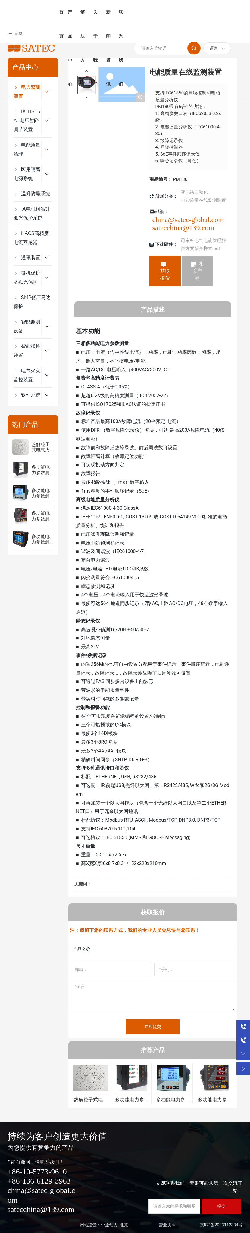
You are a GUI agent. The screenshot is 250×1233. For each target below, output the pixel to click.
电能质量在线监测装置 (203, 200)
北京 (124, 1224)
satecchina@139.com (183, 228)
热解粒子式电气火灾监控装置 (91, 1102)
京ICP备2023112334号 (221, 1224)
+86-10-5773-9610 (37, 1171)
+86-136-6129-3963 (39, 1181)
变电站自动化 (194, 192)
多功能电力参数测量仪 (41, 473)
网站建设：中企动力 (99, 1224)
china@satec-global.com (188, 220)
